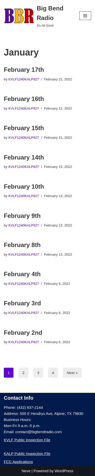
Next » (72, 373)
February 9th (22, 215)
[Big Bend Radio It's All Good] (38, 16)
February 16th (24, 98)
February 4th (22, 274)
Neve (26, 471)
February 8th (22, 244)
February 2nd (23, 332)
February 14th (24, 157)
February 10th (24, 186)
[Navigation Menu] (85, 15)
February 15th (24, 128)
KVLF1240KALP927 (23, 79)
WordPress (64, 471)
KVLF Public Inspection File (27, 440)
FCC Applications (18, 462)
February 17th (24, 69)
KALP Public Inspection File (27, 453)
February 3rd (22, 303)
